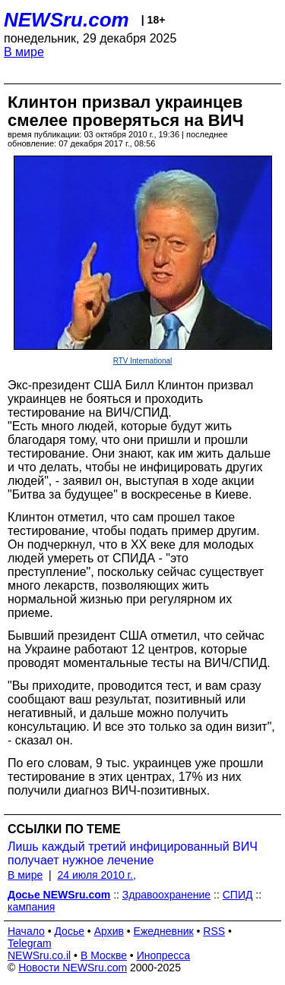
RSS (214, 931)
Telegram (30, 943)
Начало (26, 931)
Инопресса (164, 955)
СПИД (238, 895)
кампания (31, 907)
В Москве (104, 955)
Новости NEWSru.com (72, 967)
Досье (69, 931)
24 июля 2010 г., (96, 875)
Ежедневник (164, 931)
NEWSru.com (66, 19)
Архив (109, 931)
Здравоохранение (166, 895)
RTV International (143, 361)
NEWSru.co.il (39, 955)
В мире (24, 52)
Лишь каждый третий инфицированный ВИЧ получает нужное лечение (133, 853)
